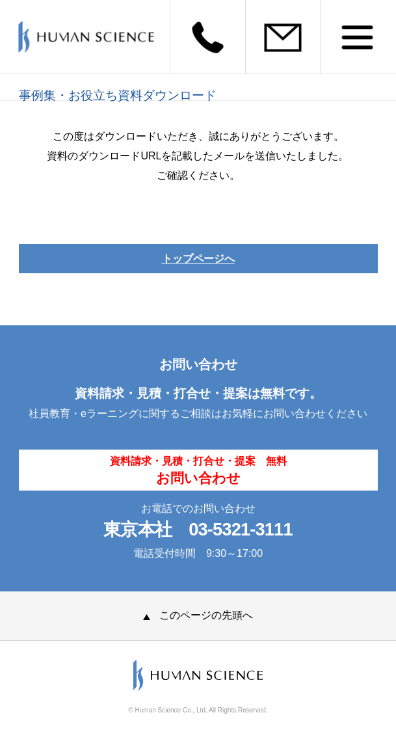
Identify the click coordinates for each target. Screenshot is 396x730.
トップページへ (198, 258)
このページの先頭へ (198, 615)
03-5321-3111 (241, 529)
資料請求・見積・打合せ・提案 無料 (198, 470)
